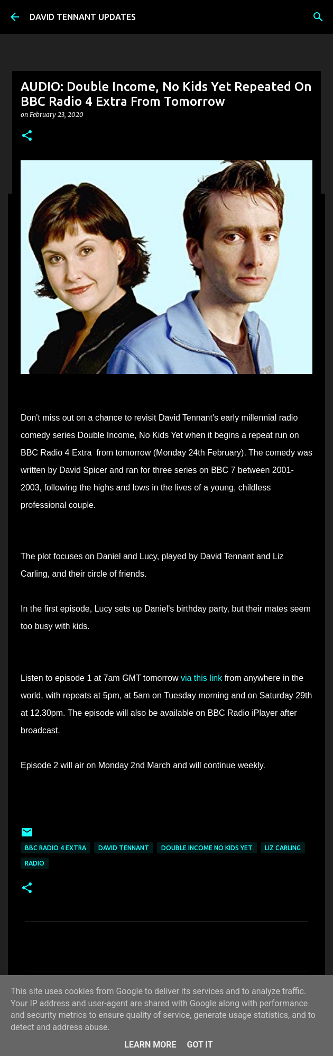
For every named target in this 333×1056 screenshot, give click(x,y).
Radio (34, 863)
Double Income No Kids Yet (207, 847)
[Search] (318, 17)
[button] (27, 136)
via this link (201, 677)
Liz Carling (283, 847)
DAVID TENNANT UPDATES (83, 17)
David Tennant (123, 847)
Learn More (150, 1045)
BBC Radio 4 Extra (55, 847)
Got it (199, 1045)
